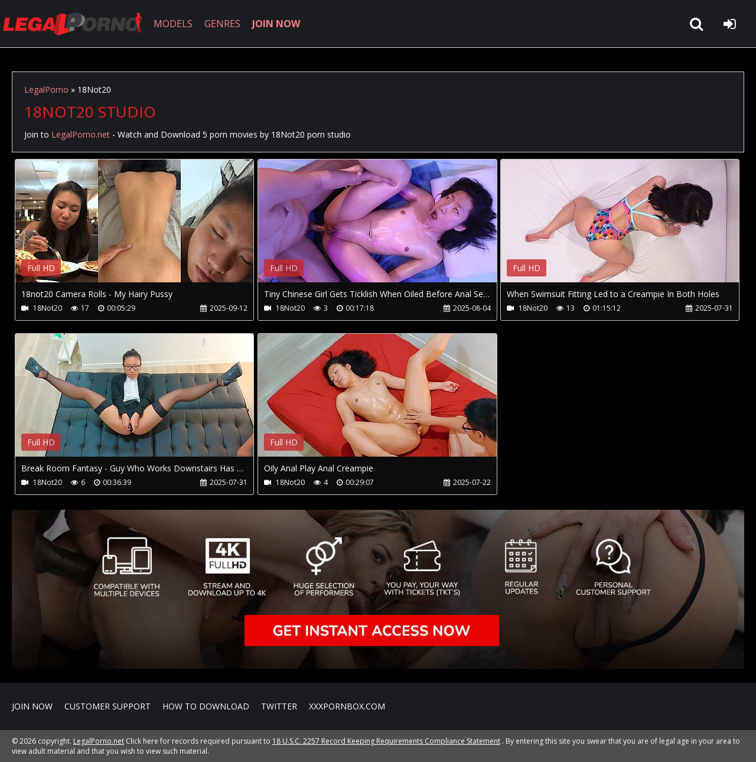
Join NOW (32, 706)
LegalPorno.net (77, 23)
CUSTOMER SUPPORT (107, 706)
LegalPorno (46, 89)
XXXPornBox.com (347, 706)
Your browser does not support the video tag (139, 229)
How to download (205, 706)
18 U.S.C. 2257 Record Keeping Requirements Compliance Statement (386, 741)
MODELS (173, 23)
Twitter (279, 706)
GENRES (222, 23)
